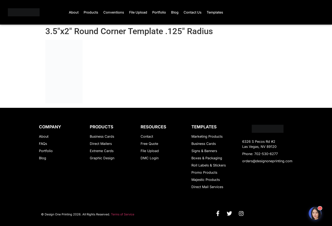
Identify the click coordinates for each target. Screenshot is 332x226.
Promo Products (204, 172)
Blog (174, 12)
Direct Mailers (101, 143)
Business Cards (102, 136)
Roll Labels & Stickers (208, 165)
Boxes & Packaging (206, 158)
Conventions (113, 12)
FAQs (43, 143)
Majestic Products (205, 179)
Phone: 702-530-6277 (260, 154)
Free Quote (149, 143)
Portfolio (159, 12)
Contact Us (193, 12)
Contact (147, 136)
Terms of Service (122, 214)
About (74, 12)
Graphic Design (102, 158)
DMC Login (150, 158)
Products (91, 12)
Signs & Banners (204, 151)
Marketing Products (207, 136)
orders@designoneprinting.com (267, 161)
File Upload (138, 12)
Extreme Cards (101, 151)
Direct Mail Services (207, 187)
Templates (215, 12)
